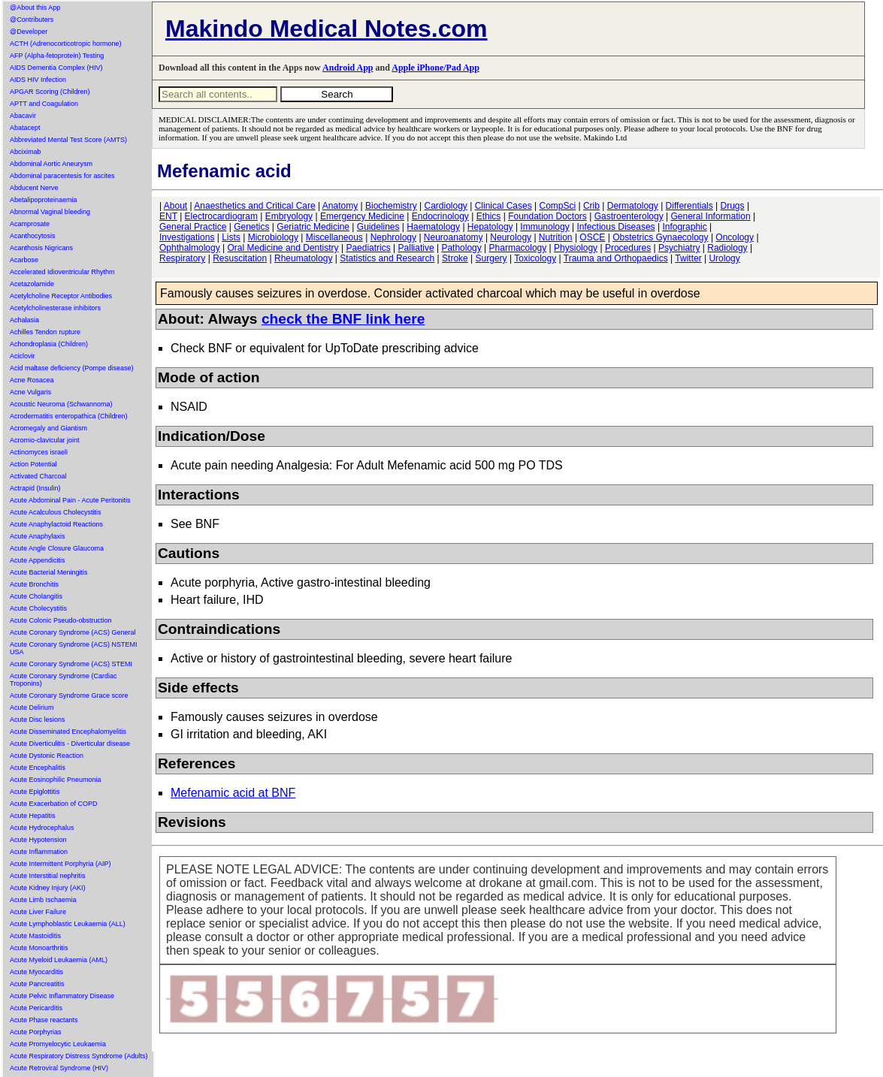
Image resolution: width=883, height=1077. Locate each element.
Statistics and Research (387, 258)
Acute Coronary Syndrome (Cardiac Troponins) (63, 679)
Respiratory (182, 258)
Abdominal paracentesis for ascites (62, 176)
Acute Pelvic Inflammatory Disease (62, 996)
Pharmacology (518, 248)
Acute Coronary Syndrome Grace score (69, 695)
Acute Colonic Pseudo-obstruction (61, 620)
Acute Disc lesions (37, 719)
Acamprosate (30, 224)
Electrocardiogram (221, 216)
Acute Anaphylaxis (37, 536)
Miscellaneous (334, 237)
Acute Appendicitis (37, 560)
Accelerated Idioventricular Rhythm (62, 272)
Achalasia (24, 320)
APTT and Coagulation (44, 103)
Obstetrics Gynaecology (660, 237)
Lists (231, 237)
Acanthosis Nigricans (41, 248)
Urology (724, 258)
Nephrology (393, 237)
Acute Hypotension (38, 839)
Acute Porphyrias (36, 1032)
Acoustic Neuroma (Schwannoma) (61, 404)
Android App (347, 67)
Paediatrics (368, 248)
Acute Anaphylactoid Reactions (56, 524)
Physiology (575, 248)
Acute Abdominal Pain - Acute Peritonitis (70, 500)
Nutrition (556, 237)
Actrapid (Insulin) (35, 488)
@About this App (35, 7)
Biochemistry (391, 206)
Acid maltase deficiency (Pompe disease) (72, 368)
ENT (168, 216)
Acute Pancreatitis (37, 984)
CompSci (557, 206)
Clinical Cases (503, 206)
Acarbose (24, 260)
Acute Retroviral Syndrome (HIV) (59, 1068)
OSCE (592, 237)
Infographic (684, 227)
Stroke (455, 258)
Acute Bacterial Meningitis (49, 572)
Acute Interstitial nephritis (48, 875)
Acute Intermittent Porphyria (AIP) (60, 863)
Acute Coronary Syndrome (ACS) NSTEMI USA (74, 648)
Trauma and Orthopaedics (616, 258)
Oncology (734, 237)
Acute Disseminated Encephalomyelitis (68, 731)
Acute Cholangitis (36, 596)
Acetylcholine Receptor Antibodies (61, 296)
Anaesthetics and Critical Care (254, 206)
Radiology (727, 248)
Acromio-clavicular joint (45, 440)
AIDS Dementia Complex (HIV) (56, 67)
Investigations (186, 237)
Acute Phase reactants (44, 1020)
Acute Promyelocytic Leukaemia (58, 1044)
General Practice (192, 227)
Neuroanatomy (453, 237)
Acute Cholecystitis (38, 608)
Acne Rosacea (32, 380)
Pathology (461, 248)
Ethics (488, 216)
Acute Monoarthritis (39, 948)
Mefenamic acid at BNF (233, 792)
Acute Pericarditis (36, 1008)
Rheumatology (303, 258)
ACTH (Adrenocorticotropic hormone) (66, 43)
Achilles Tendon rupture (45, 332)
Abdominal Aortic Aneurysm (51, 163)
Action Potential (33, 464)
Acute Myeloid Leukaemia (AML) (58, 960)
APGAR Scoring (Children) (50, 91)
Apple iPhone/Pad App (435, 67)
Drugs (733, 206)
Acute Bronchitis (34, 584)
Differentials (689, 206)
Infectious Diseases (616, 227)
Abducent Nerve (34, 188)
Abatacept (25, 127)
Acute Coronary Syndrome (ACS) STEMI (71, 664)
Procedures (628, 248)
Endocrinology (440, 216)
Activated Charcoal (38, 476)
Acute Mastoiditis (35, 936)
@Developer (28, 31)
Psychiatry (679, 248)
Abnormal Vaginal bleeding (50, 212)
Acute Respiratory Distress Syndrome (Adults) (79, 1056)
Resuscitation (240, 258)
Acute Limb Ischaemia (43, 900)
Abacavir (23, 115)
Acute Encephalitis (37, 767)
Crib (591, 206)
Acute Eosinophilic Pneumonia (55, 779)
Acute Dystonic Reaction (46, 755)
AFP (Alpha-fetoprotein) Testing (57, 55)
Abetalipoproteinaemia (43, 200)
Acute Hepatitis (33, 815)
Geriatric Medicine (313, 227)
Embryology (289, 216)
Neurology (510, 237)
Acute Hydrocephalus (42, 827)
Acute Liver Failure (38, 912)
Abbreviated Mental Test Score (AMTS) (68, 139)
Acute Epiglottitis (35, 791)
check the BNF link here (343, 319)
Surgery (491, 258)
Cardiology (445, 206)
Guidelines (378, 227)
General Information (711, 216)
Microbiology (273, 237)
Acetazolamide (32, 284)
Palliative (416, 248)
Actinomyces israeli (39, 452)
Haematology (433, 227)
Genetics (251, 227)
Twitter (688, 258)
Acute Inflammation (39, 851)
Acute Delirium (32, 707)
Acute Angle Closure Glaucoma (57, 548)
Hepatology (490, 227)
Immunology (544, 227)
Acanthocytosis (33, 236)
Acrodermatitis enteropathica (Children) (69, 416)
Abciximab (25, 151)
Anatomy (340, 206)
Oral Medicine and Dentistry (283, 248)
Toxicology (535, 258)
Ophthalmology (189, 248)
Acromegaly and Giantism (48, 428)
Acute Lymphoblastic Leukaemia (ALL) (67, 924)
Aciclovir (22, 356)
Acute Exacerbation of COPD (54, 803)
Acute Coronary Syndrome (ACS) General (73, 632)
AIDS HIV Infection (38, 79)
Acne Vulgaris (30, 392)
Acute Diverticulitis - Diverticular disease (70, 743)
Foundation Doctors (547, 216)
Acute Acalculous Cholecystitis (55, 512)
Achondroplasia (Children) (49, 344)
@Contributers (31, 19)
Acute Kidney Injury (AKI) (48, 887)
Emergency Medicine (362, 216)
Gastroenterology (629, 216)
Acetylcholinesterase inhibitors (55, 308)
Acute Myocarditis (36, 972)
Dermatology (632, 206)
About (175, 206)
